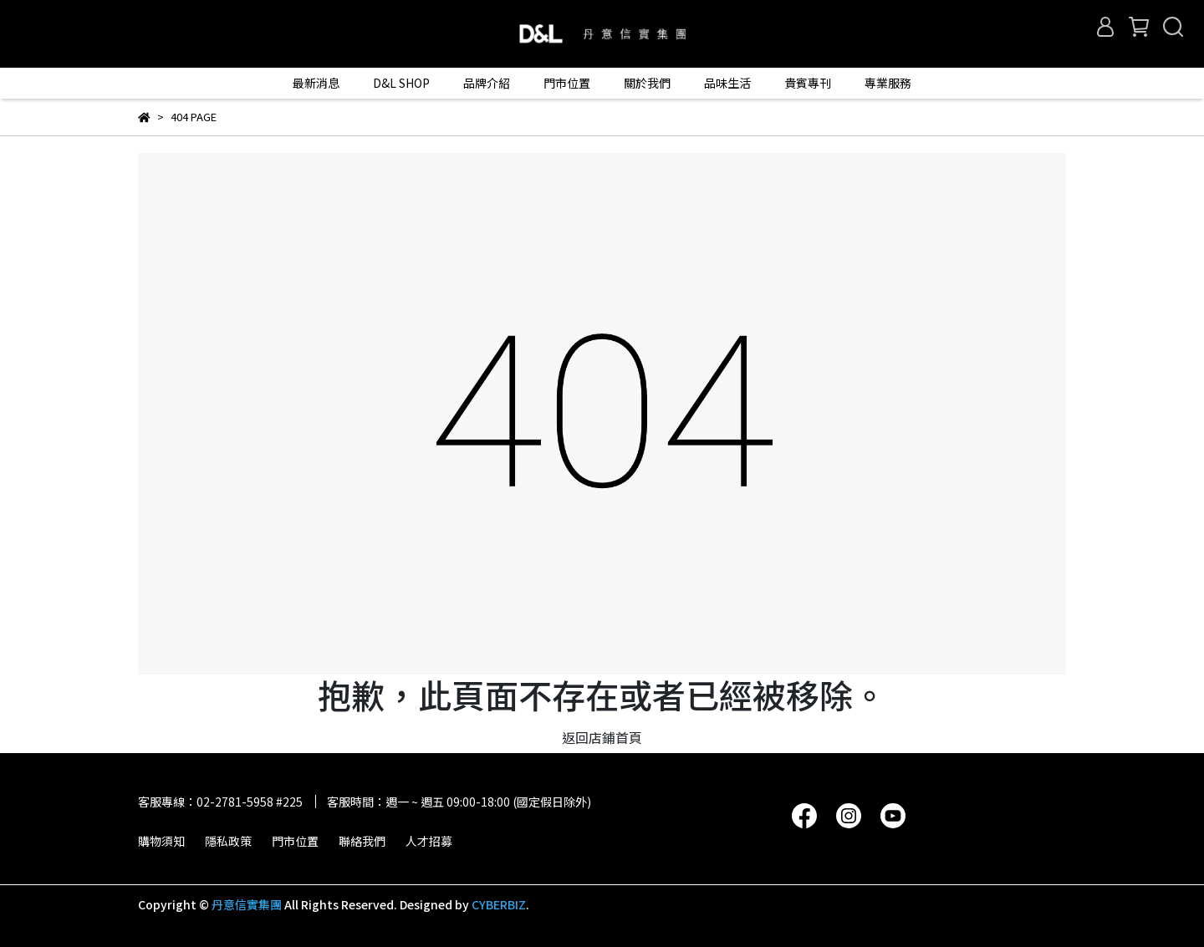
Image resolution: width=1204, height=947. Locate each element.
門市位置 (295, 840)
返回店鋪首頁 (602, 737)
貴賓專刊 (807, 82)
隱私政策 (228, 840)
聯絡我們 (362, 840)
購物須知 (161, 840)
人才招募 (429, 840)
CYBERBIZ (499, 904)
